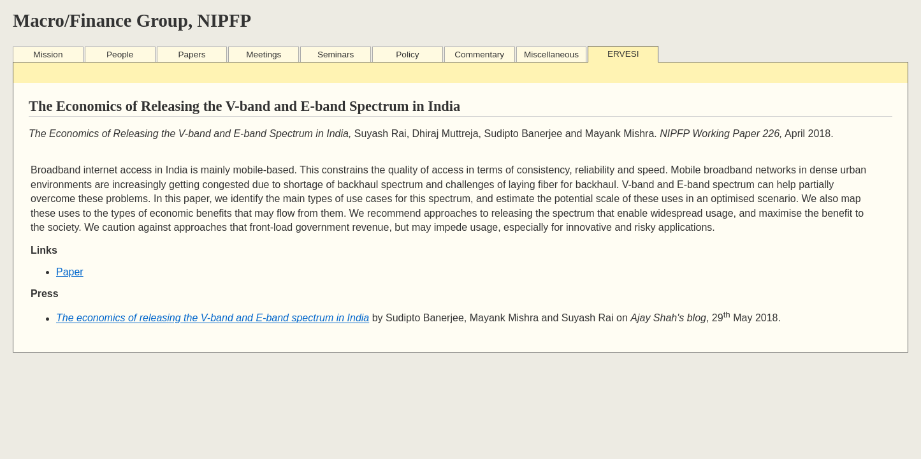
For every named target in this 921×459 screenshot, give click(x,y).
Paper (69, 271)
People (119, 54)
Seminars (335, 54)
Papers (191, 54)
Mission (47, 54)
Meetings (263, 54)
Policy (407, 54)
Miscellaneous (551, 54)
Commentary (479, 54)
